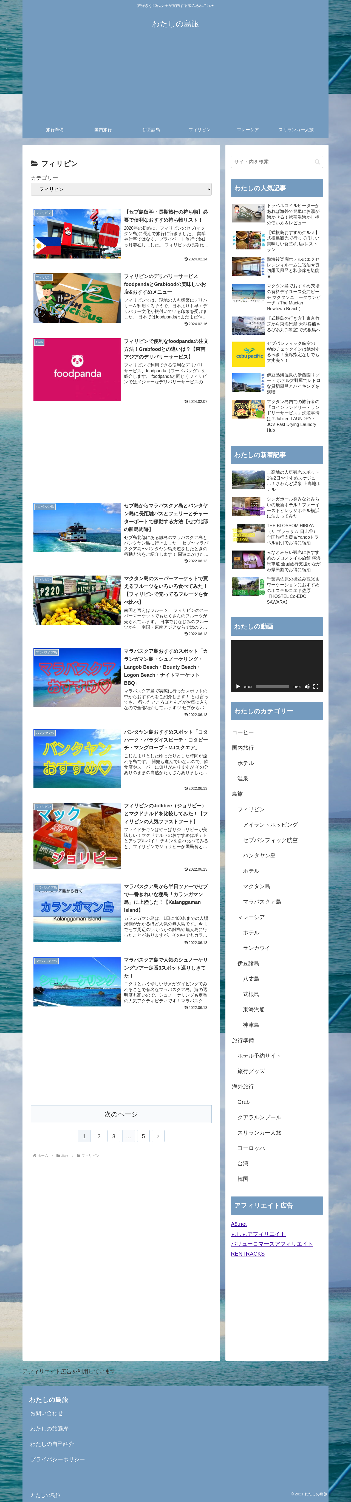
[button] (317, 162)
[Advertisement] (175, 80)
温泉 (242, 778)
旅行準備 (243, 1040)
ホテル (245, 763)
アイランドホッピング (270, 825)
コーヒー (243, 732)
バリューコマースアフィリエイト (272, 1244)
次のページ (121, 1117)
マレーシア (251, 917)
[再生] (238, 686)
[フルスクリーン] (316, 686)
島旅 (237, 794)
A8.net (239, 1224)
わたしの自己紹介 (52, 1444)
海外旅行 (243, 1086)
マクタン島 (256, 886)
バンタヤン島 (259, 855)
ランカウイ (256, 948)
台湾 (242, 1163)
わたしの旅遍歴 (49, 1429)
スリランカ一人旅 (259, 1133)
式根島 (251, 994)
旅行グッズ (251, 1071)
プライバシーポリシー (57, 1459)
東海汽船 (254, 1009)
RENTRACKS (248, 1254)
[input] (277, 162)
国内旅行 (243, 748)
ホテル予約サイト (259, 1056)
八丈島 (251, 979)
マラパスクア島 (262, 902)
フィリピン (251, 809)
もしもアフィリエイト (258, 1234)
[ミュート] (307, 686)
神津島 (251, 1025)
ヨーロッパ (251, 1148)
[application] (277, 666)
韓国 (242, 1179)
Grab (243, 1102)
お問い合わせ (46, 1413)
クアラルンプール (259, 1117)
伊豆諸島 (248, 963)
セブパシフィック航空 (270, 840)
